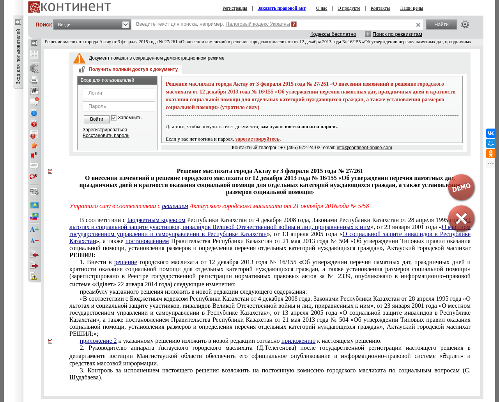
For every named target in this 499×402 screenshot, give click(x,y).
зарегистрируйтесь (257, 139)
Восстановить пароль (106, 135)
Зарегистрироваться (105, 129)
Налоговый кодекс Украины (258, 24)
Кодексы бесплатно (333, 34)
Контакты (380, 8)
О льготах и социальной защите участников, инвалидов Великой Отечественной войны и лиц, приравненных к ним (270, 223)
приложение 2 (98, 340)
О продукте (349, 8)
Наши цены (411, 8)
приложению (298, 340)
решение (125, 262)
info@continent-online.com (364, 147)
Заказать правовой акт (282, 8)
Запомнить (130, 117)
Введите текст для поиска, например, (213, 24)
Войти (96, 119)
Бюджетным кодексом (156, 220)
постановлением (147, 241)
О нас (321, 8)
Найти (441, 24)
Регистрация (235, 8)
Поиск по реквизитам (397, 34)
